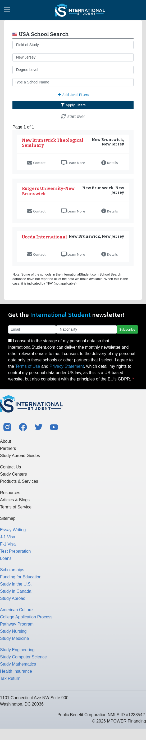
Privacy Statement (66, 366)
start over (73, 116)
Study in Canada (15, 591)
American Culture (16, 610)
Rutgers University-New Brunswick (48, 191)
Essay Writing (13, 530)
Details (109, 162)
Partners (8, 448)
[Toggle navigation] (7, 10)
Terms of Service (15, 507)
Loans (6, 558)
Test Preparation (15, 551)
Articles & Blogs (15, 500)
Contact (36, 162)
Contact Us (10, 467)
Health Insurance (16, 671)
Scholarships (12, 570)
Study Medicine (14, 638)
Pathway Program (17, 624)
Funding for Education (21, 577)
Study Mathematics (18, 664)
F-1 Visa (8, 544)
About (5, 441)
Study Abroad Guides (20, 455)
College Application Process (26, 617)
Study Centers (13, 474)
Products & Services (19, 481)
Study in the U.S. (16, 584)
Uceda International (44, 237)
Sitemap (8, 518)
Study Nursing (13, 631)
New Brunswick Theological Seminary (52, 143)
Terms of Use (27, 366)
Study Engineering (17, 650)
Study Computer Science (23, 657)
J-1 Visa (7, 537)
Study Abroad (12, 598)
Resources (10, 492)
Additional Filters (73, 94)
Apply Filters (73, 105)
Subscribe (127, 329)
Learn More (73, 162)
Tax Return (10, 678)
